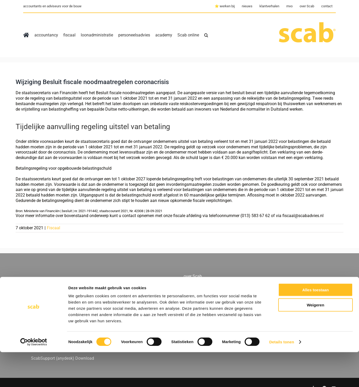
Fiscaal (53, 227)
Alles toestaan (315, 324)
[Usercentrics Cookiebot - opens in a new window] (34, 377)
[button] (206, 35)
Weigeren (315, 340)
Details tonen (281, 377)
